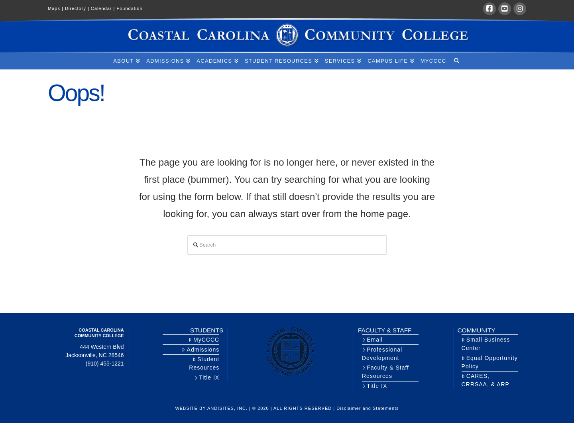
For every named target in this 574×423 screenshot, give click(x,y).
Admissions (200, 349)
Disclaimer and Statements (367, 408)
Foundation (129, 8)
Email (372, 339)
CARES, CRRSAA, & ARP (485, 380)
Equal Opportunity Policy (490, 362)
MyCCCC (204, 339)
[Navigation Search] (456, 61)
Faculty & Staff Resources (385, 371)
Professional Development (382, 353)
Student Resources (204, 363)
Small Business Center (486, 343)
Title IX (206, 377)
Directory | (78, 8)
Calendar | (104, 8)
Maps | (56, 8)
